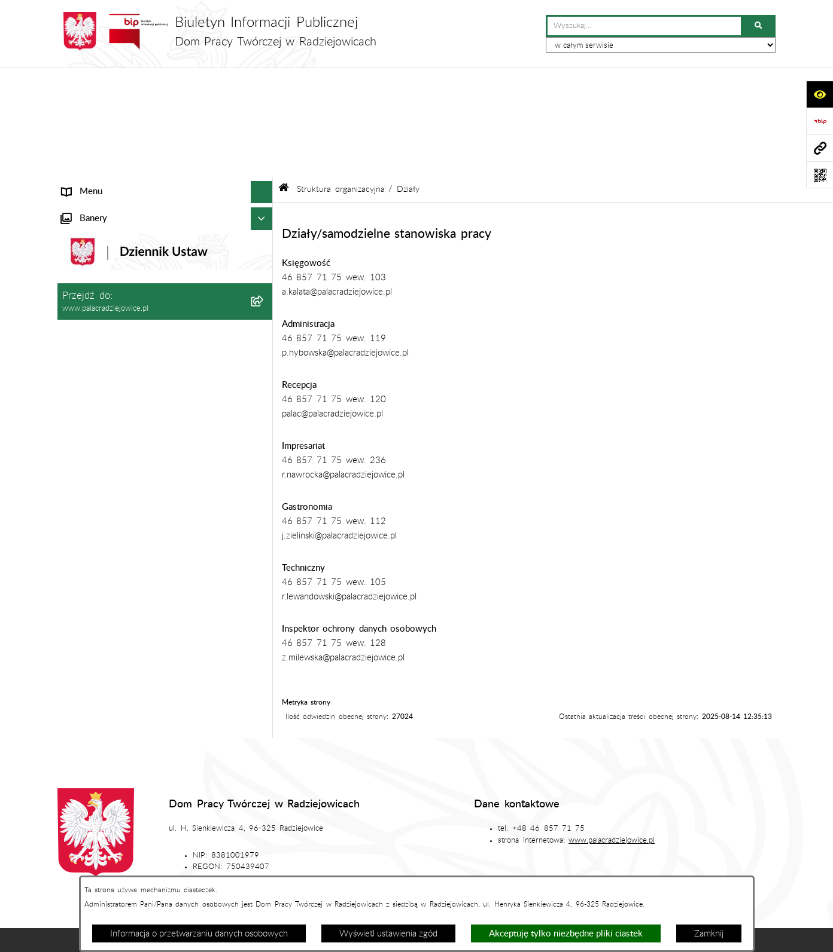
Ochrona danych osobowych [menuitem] (118, 359)
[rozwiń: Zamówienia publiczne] (264, 292)
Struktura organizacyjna (340, 80)
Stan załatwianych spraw (164, 835)
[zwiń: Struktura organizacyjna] (264, 150)
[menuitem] (165, 180)
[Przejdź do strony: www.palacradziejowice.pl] (819, 147)
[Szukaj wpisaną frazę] (759, 26)
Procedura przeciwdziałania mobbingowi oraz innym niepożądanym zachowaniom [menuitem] (149, 491)
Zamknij (708, 933)
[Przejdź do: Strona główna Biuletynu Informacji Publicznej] (283, 80)
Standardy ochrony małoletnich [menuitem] (122, 440)
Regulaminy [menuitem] (84, 381)
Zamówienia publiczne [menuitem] (104, 291)
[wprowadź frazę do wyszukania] (644, 26)
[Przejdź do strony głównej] (216, 31)
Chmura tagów (474, 871)
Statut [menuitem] (73, 269)
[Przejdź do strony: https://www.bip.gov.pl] (819, 121)
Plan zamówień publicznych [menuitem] (115, 336)
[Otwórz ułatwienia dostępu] (819, 94)
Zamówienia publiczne (283, 835)
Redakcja (477, 835)
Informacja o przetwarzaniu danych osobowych (199, 933)
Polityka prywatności (573, 871)
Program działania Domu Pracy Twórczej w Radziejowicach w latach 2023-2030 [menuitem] (147, 411)
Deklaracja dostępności (263, 871)
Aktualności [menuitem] (83, 314)
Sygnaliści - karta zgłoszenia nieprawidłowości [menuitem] (151, 462)
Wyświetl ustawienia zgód (388, 933)
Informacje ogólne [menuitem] (97, 104)
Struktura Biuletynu (392, 835)
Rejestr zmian (688, 835)
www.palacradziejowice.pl (611, 730)
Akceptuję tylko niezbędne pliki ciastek (566, 933)
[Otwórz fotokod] (819, 174)
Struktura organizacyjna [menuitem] (107, 149)
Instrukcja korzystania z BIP (579, 835)
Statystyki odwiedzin (376, 871)
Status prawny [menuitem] (89, 127)
